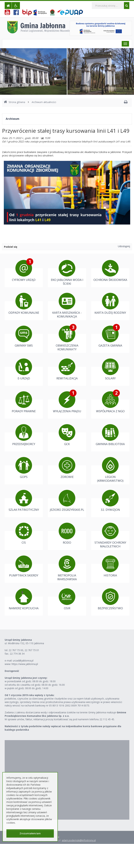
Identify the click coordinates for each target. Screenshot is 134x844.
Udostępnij (124, 246)
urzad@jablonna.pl (23, 660)
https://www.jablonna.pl (25, 664)
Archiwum (12, 119)
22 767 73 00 (16, 650)
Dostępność (12, 671)
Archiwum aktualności (44, 102)
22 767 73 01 (32, 650)
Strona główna (14, 102)
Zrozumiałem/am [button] (30, 833)
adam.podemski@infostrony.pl (79, 840)
